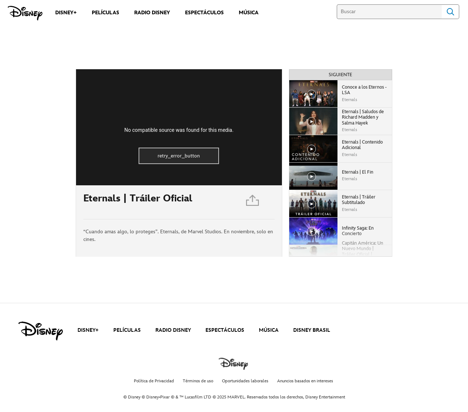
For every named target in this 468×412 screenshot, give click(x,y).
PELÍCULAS (127, 330)
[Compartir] (253, 202)
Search (450, 11)
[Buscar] (389, 11)
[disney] (40, 331)
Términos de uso (198, 381)
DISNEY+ (88, 330)
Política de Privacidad (154, 381)
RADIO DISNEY (173, 330)
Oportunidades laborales (245, 381)
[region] (179, 127)
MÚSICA (269, 330)
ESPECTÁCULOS (224, 330)
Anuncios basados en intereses (305, 381)
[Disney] (25, 13)
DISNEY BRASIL (311, 330)
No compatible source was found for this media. (179, 130)
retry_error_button (179, 156)
